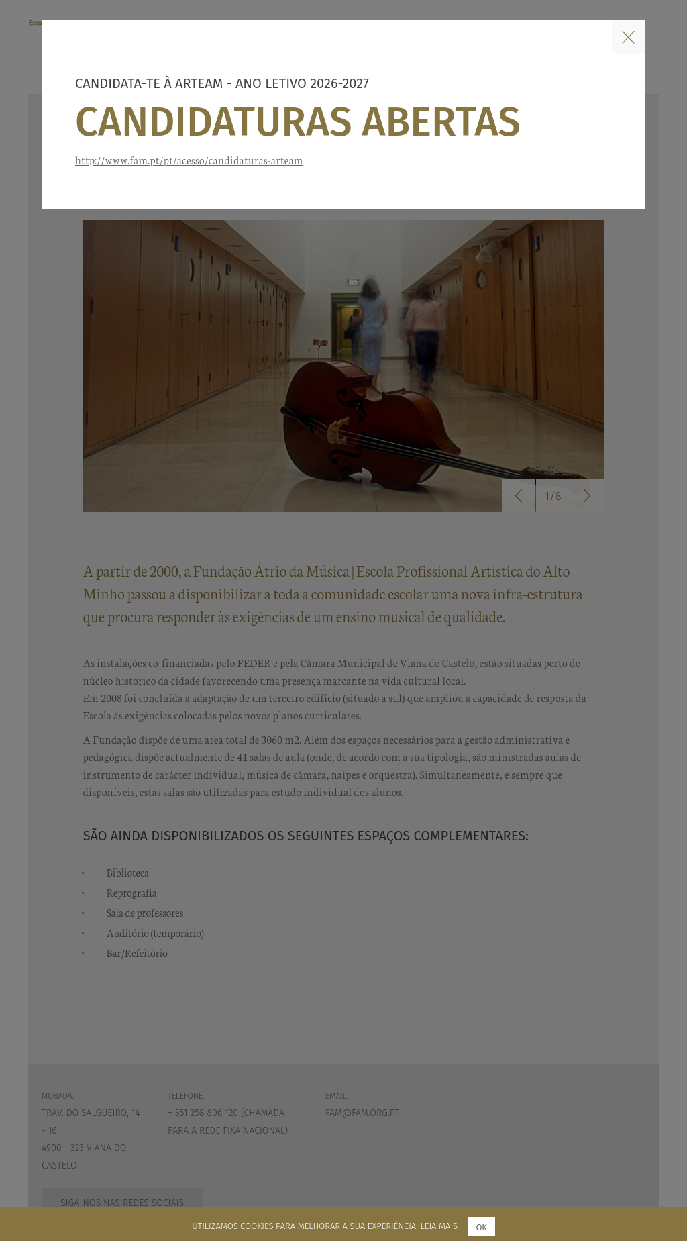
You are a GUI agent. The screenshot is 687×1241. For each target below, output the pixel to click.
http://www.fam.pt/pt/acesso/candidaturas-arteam (189, 160)
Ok (481, 1227)
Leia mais (439, 1226)
